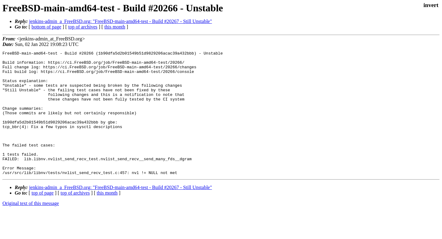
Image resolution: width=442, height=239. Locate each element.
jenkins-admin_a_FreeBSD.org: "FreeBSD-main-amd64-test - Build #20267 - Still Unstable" (120, 21)
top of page (43, 217)
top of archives (82, 26)
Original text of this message (30, 228)
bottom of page (46, 26)
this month (114, 26)
